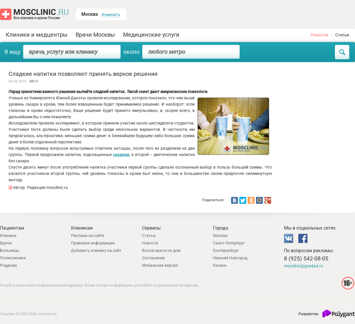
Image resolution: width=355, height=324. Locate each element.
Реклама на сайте (87, 235)
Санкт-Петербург (229, 243)
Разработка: (309, 314)
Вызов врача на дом (161, 250)
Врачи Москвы (95, 34)
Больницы (9, 250)
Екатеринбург (226, 250)
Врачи (6, 243)
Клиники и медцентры (37, 34)
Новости (319, 34)
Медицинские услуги (151, 34)
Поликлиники (13, 258)
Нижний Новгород (230, 258)
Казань (220, 265)
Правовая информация (93, 243)
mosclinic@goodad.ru (303, 266)
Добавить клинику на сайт (96, 250)
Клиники (8, 235)
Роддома (8, 265)
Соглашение (153, 258)
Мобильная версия (160, 265)
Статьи (342, 34)
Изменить (111, 14)
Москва (220, 235)
